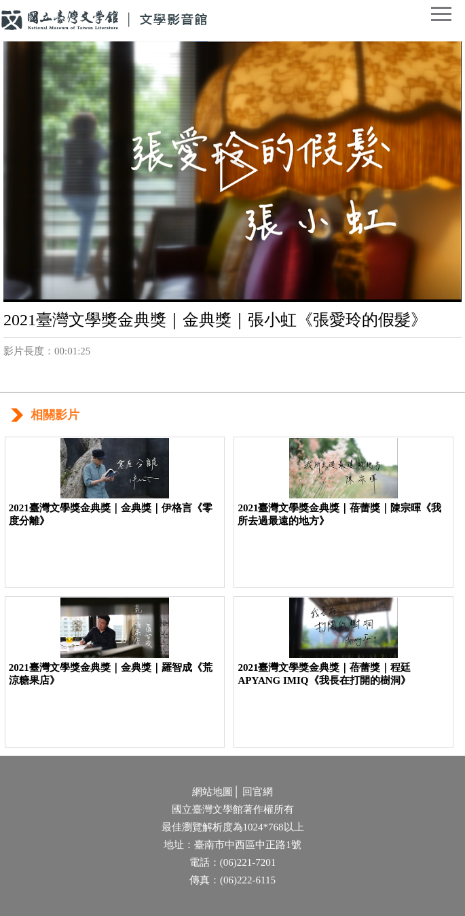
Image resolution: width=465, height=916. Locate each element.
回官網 (257, 791)
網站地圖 (212, 791)
